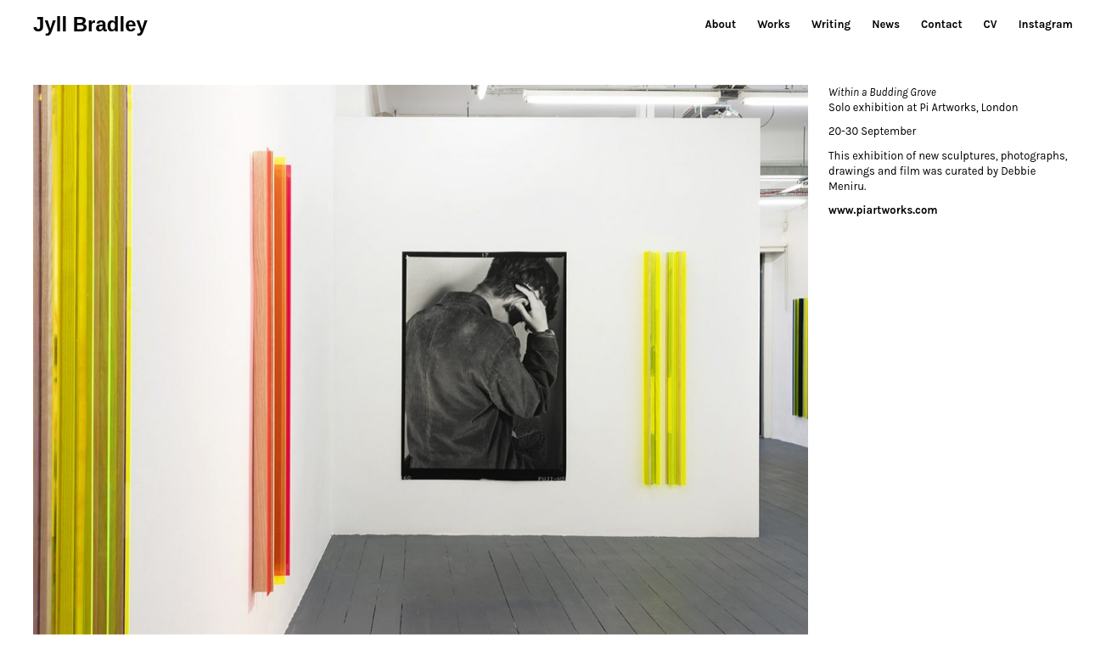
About (720, 24)
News (886, 24)
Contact (941, 24)
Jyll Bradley (90, 24)
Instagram (1046, 24)
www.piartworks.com (883, 210)
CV (990, 24)
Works (773, 24)
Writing (831, 24)
